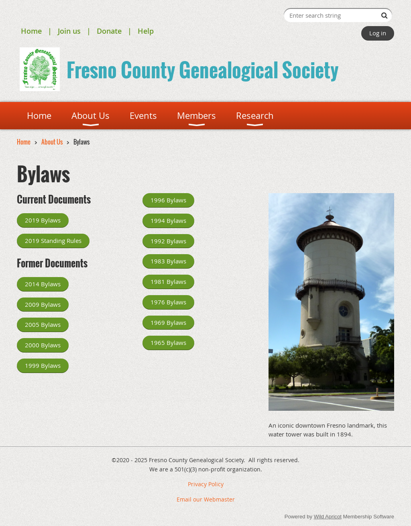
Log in (377, 33)
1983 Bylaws (168, 261)
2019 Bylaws (43, 220)
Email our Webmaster (206, 499)
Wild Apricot (328, 517)
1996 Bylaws (168, 200)
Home (31, 31)
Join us (69, 31)
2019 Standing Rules (53, 240)
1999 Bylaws (43, 365)
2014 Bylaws (43, 284)
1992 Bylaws (168, 241)
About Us (52, 141)
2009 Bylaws (43, 304)
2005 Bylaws (43, 324)
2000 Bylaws (43, 345)
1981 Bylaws (168, 281)
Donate (109, 31)
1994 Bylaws (168, 220)
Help (146, 31)
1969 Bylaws (168, 322)
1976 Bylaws (168, 302)
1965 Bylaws (168, 342)
